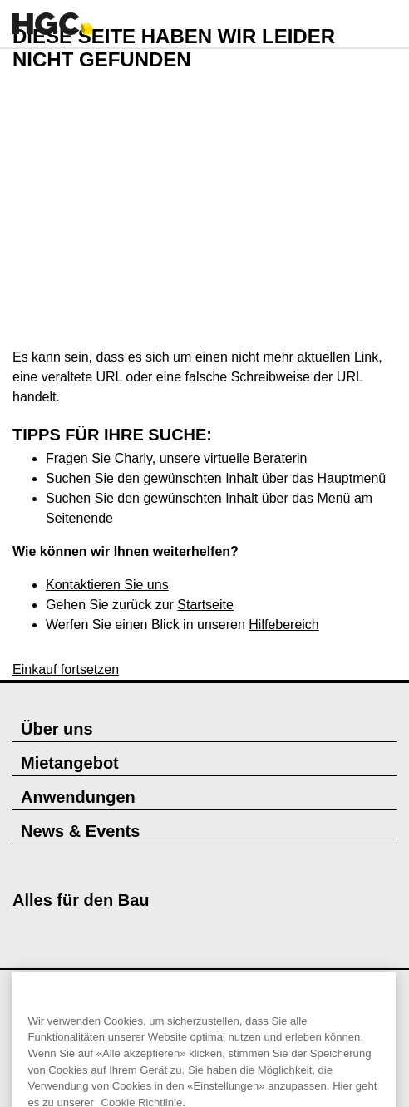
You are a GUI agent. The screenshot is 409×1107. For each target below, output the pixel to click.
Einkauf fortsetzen (65, 669)
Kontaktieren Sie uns (107, 585)
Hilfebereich (283, 624)
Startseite (205, 605)
